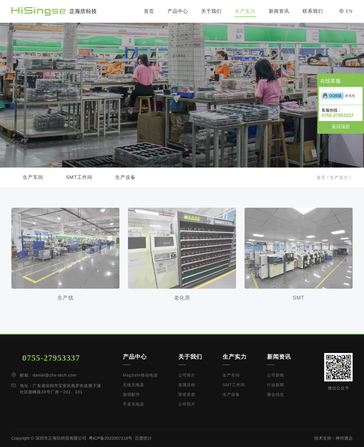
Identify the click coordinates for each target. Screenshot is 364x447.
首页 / (322, 177)
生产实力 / (339, 177)
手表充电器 (133, 404)
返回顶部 (341, 126)
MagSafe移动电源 (140, 375)
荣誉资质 (186, 394)
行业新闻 (275, 385)
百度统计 (143, 438)
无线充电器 (133, 385)
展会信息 (275, 394)
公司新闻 (275, 375)
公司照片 (186, 404)
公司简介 (186, 375)
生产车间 (33, 177)
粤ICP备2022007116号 (110, 438)
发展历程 (186, 385)
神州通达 (344, 438)
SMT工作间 (79, 177)
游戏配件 (131, 394)
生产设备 (125, 177)
